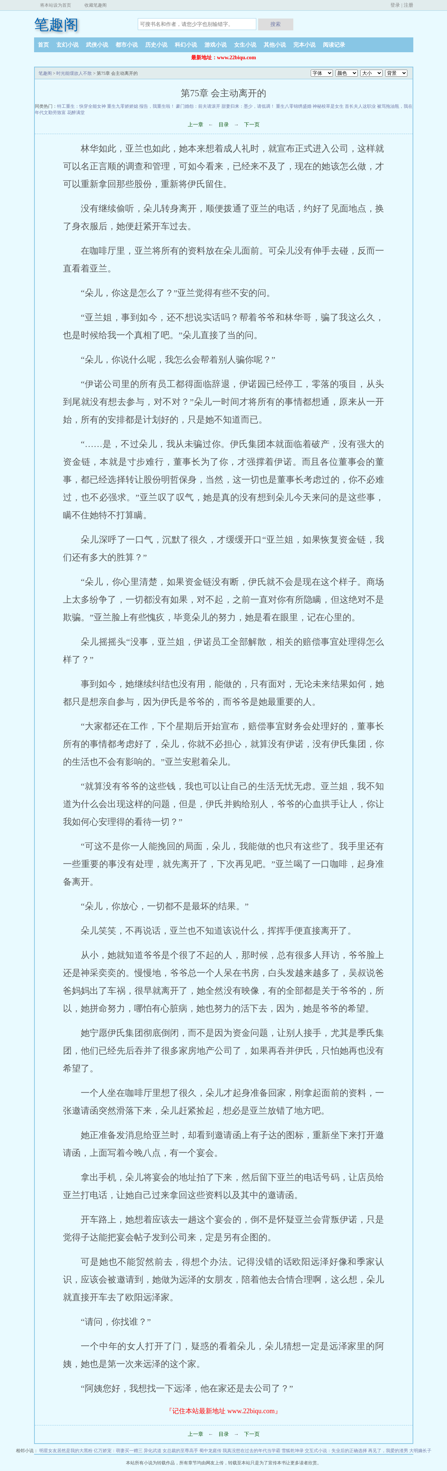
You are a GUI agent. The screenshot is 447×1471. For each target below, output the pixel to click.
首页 (43, 45)
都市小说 (127, 45)
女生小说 (245, 45)
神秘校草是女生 (328, 106)
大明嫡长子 (420, 1450)
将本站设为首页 (55, 5)
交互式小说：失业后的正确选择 (336, 1450)
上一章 (195, 124)
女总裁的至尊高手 (180, 1450)
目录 (224, 124)
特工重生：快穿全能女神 (81, 106)
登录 (395, 5)
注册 (408, 5)
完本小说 (304, 45)
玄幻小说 (67, 45)
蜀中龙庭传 (210, 1450)
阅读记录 (334, 45)
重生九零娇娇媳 (122, 106)
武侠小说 (97, 45)
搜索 (275, 24)
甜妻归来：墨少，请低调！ (248, 106)
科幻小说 (186, 45)
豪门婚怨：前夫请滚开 (198, 106)
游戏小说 (215, 45)
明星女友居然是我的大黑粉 (66, 1450)
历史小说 (156, 45)
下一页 (252, 124)
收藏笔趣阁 (95, 5)
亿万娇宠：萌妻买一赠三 (118, 1450)
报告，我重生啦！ (157, 106)
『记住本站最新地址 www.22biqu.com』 (223, 1411)
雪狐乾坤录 (292, 1450)
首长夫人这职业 (360, 106)
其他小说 (275, 45)
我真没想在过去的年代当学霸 (251, 1450)
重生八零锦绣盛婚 (293, 106)
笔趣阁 (56, 24)
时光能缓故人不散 (74, 73)
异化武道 (152, 1450)
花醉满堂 (76, 112)
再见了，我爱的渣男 (388, 1450)
